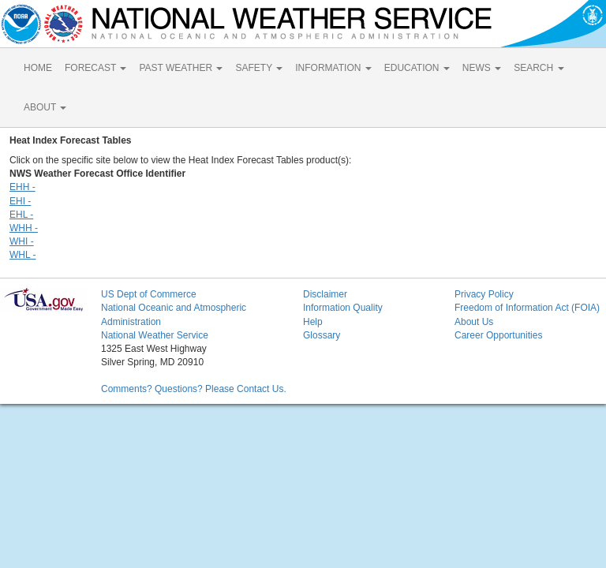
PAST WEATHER (181, 67)
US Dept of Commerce (148, 294)
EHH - (22, 186)
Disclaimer (325, 294)
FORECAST (95, 67)
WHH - (23, 228)
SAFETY (258, 67)
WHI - (21, 241)
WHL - (22, 254)
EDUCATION (417, 67)
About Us (473, 321)
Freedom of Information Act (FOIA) (527, 307)
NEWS (481, 67)
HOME (38, 67)
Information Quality (343, 307)
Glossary (321, 335)
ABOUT (45, 107)
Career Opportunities (498, 335)
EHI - (20, 201)
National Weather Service (154, 335)
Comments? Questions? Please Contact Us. (193, 388)
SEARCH (538, 67)
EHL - (21, 214)
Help (313, 321)
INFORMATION (333, 67)
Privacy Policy (484, 294)
